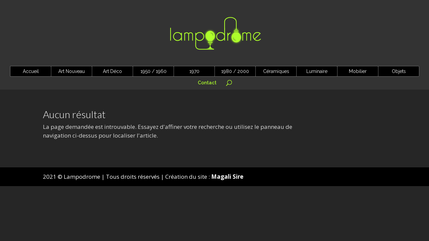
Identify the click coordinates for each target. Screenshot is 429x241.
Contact (207, 82)
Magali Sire (227, 176)
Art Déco (112, 71)
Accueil (31, 71)
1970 (194, 71)
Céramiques (276, 71)
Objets (399, 71)
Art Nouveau (71, 71)
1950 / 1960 (153, 71)
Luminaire (316, 71)
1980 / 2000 (235, 71)
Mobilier (358, 71)
